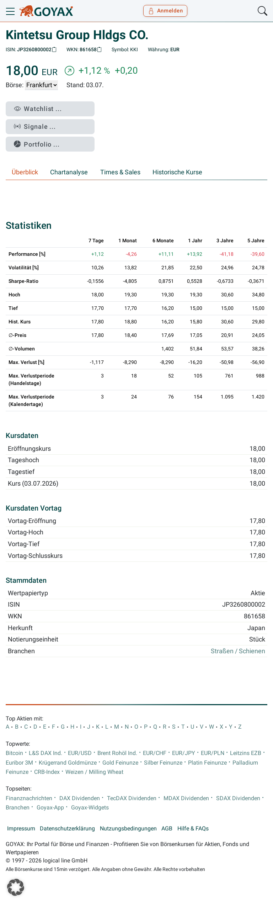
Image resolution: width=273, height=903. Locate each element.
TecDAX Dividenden (131, 798)
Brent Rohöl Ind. (117, 753)
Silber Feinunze (163, 763)
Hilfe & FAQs (193, 828)
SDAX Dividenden (238, 798)
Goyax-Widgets (90, 807)
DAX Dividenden (79, 798)
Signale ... (35, 126)
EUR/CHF (154, 753)
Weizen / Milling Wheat (94, 772)
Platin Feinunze (207, 763)
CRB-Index (47, 772)
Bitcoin (14, 753)
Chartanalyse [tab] (69, 172)
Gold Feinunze (120, 763)
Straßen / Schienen (238, 651)
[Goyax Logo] (46, 11)
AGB (166, 828)
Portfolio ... (37, 144)
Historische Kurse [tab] (177, 172)
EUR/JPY (183, 753)
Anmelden (165, 10)
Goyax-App (50, 807)
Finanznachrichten (29, 798)
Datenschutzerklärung (67, 828)
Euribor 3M (19, 763)
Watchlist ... (38, 108)
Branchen (18, 807)
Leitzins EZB (245, 753)
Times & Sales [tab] (120, 172)
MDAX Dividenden (186, 798)
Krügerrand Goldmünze (68, 763)
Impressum (21, 828)
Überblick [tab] (25, 172)
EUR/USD (80, 753)
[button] (15, 887)
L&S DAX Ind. (45, 753)
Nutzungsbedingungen (128, 828)
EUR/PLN (212, 753)
